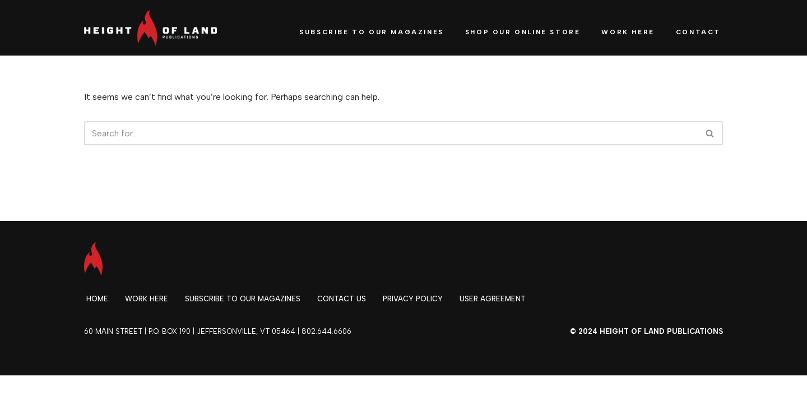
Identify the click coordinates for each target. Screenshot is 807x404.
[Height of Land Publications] (150, 27)
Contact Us (341, 299)
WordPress (184, 389)
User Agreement (493, 299)
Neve (94, 389)
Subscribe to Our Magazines (371, 32)
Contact (698, 32)
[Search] (391, 133)
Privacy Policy (413, 299)
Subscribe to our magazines (242, 299)
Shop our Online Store (523, 32)
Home (97, 299)
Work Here (627, 32)
